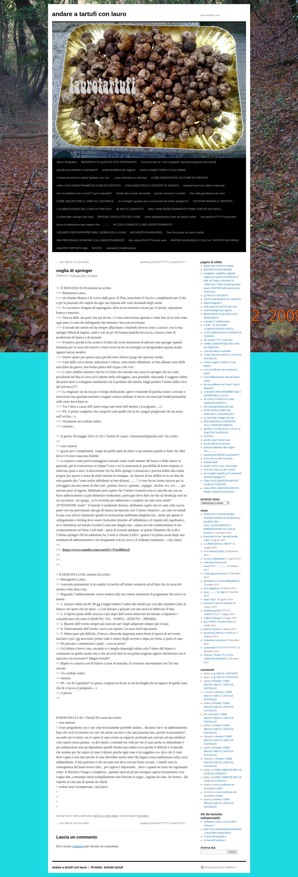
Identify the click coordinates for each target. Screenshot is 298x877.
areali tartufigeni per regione (118, 169)
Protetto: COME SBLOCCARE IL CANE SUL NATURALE (219, 684)
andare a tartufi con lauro (89, 13)
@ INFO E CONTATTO (130, 209)
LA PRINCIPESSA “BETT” (218, 543)
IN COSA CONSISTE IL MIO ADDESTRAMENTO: (143, 224)
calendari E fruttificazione (121, 248)
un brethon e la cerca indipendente (221, 580)
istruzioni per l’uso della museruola (203, 185)
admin (94, 275)
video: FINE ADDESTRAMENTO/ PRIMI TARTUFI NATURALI (184, 209)
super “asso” (210, 599)
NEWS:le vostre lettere (105, 815)
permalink (143, 815)
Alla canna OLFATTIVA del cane (147, 240)
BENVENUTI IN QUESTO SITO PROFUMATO (109, 162)
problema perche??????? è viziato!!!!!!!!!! (164, 262)
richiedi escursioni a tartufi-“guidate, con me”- (83, 177)
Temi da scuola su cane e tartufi (185, 232)
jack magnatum (211, 588)
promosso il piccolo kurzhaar (218, 603)
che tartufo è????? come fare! (218, 216)
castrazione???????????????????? (220, 647)
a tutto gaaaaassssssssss (215, 573)
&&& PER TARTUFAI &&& (72, 248)
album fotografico (67, 162)
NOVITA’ (97, 248)
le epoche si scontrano (215, 640)
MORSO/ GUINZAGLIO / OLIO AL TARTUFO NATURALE (205, 240)
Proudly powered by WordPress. (221, 867)
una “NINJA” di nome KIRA (72, 262)
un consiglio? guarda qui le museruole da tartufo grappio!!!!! (153, 201)
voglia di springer (212, 617)
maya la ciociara (212, 629)
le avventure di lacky (214, 551)
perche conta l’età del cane (217, 439)
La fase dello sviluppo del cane (75, 216)
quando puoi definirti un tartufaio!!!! (77, 169)
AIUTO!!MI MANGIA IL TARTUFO (212, 201)
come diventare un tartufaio (130, 177)
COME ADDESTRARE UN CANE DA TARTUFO (179, 177)
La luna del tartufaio (214, 840)
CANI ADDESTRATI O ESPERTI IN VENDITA (152, 185)
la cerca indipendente (214, 558)
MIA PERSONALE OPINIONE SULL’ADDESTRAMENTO (90, 240)
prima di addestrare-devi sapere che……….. (83, 224)
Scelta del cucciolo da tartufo (133, 193)
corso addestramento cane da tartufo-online (171, 216)
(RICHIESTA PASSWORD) (146, 232)
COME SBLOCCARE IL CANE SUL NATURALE (85, 201)
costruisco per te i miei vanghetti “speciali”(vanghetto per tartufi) (178, 162)
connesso (78, 846)
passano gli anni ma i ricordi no (219, 632)
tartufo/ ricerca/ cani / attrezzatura (220, 465)
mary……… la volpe (214, 592)
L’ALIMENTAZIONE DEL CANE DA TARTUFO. (84, 209)
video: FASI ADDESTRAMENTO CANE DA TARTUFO (89, 185)
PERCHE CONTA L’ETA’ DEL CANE (118, 216)
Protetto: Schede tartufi (107, 867)
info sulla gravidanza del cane (207, 193)
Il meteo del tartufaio (214, 836)
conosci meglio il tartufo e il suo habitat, (163, 169)
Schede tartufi (211, 462)
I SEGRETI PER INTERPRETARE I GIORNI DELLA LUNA (91, 232)
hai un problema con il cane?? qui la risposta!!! (84, 193)
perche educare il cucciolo (169, 193)
